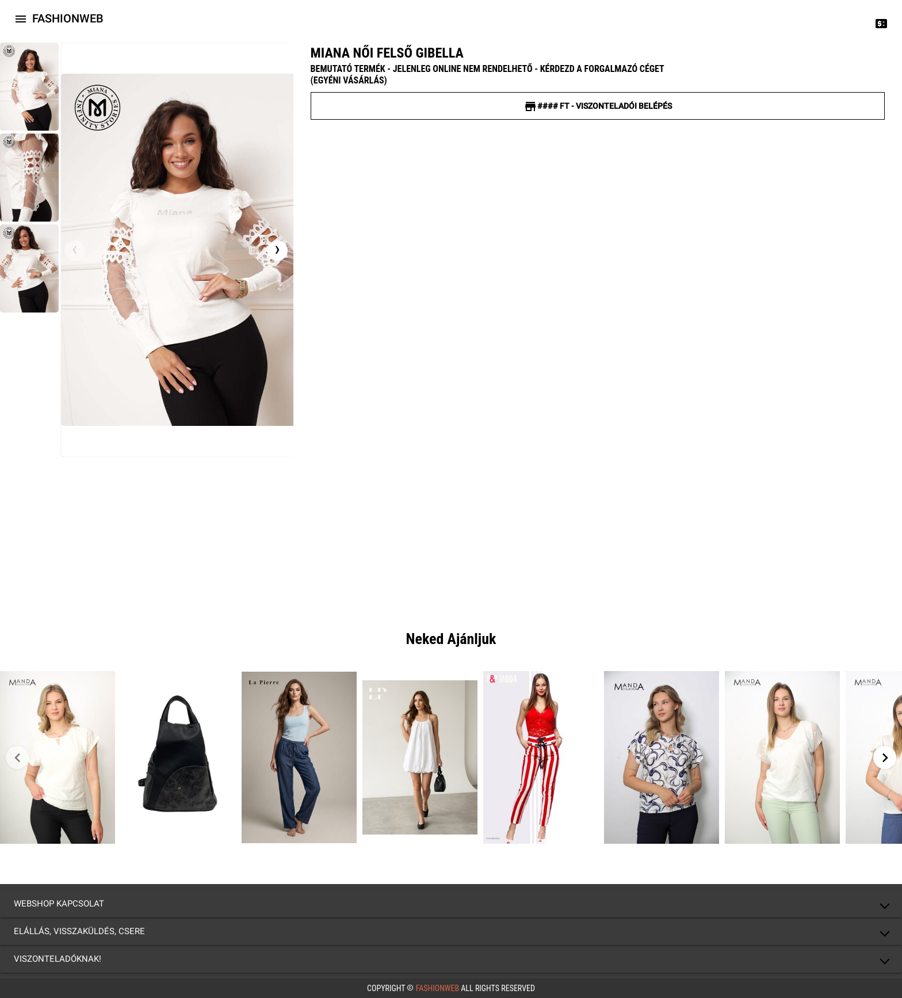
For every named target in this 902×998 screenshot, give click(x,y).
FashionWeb (437, 988)
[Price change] (881, 23)
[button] (451, 903)
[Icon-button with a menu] (20, 18)
